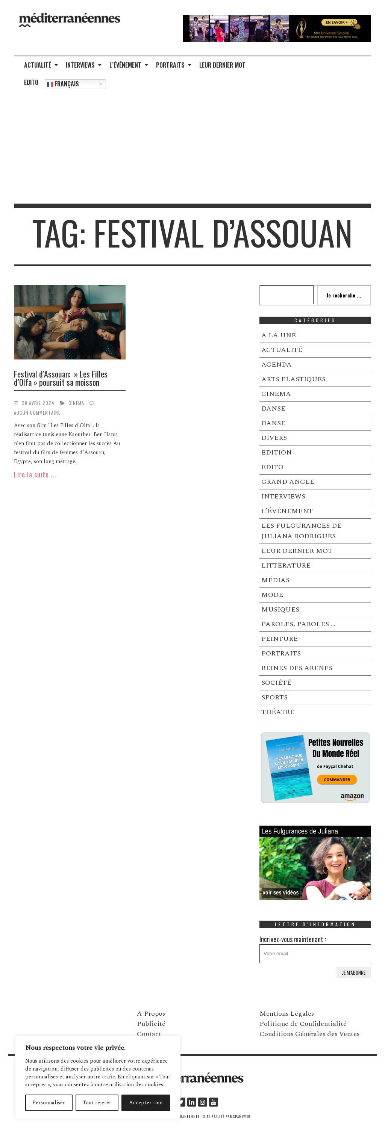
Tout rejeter (97, 1103)
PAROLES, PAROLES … (298, 624)
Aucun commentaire (37, 412)
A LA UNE (278, 335)
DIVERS (274, 438)
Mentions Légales (286, 1014)
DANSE (273, 408)
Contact (149, 1034)
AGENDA (276, 364)
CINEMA (76, 403)
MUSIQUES (280, 609)
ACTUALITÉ (37, 65)
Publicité (151, 1024)
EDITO (31, 82)
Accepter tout (146, 1103)
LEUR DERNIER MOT (222, 65)
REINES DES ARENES (296, 668)
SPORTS (274, 697)
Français (63, 83)
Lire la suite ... (35, 474)
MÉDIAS (275, 580)
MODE (272, 595)
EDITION (276, 452)
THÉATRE (277, 712)
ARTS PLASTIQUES (293, 379)
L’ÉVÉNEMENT (125, 65)
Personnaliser (48, 1103)
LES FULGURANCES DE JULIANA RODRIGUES (301, 531)
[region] (97, 1077)
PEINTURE (279, 639)
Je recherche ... (343, 295)
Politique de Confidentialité (303, 1024)
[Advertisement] (192, 147)
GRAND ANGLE (287, 482)
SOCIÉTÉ (276, 683)
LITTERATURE (286, 565)
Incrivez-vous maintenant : (315, 948)
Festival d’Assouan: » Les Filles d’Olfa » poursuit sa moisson (61, 378)
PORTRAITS (170, 65)
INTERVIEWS (80, 65)
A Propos (151, 1014)
